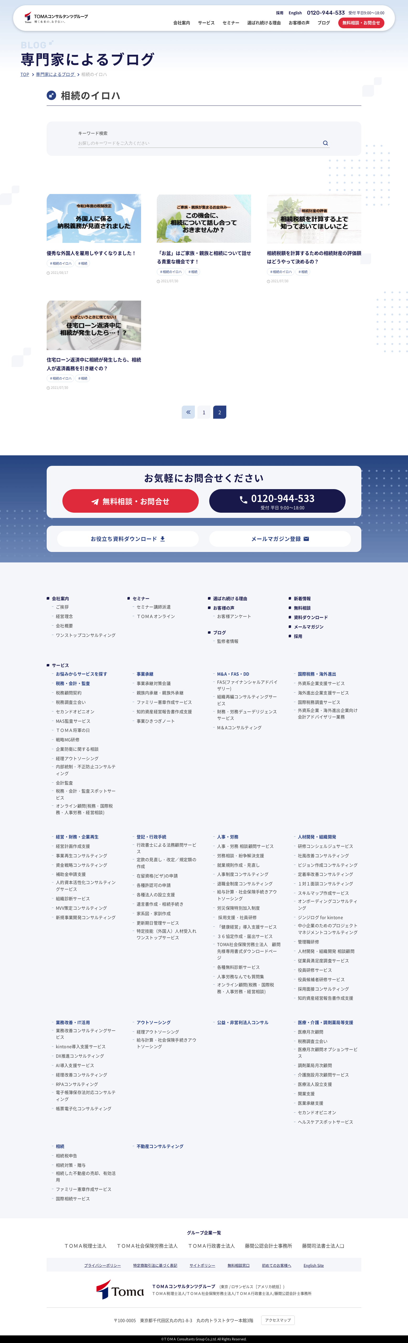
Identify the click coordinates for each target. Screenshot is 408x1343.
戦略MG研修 (67, 739)
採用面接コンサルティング (323, 989)
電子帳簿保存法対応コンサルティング (86, 1095)
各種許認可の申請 (154, 885)
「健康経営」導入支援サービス (247, 927)
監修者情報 (228, 641)
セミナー (141, 598)
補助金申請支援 (71, 874)
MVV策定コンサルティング (81, 908)
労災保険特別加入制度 (238, 908)
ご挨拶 (62, 607)
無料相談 (302, 608)
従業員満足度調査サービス (323, 960)
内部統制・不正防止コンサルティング (86, 769)
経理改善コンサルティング (81, 1074)
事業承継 (145, 674)
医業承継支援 (311, 1103)
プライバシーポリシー (102, 1265)
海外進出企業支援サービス (323, 692)
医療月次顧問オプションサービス (328, 1052)
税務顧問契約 (69, 692)
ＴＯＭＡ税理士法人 (85, 1245)
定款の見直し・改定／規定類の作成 (166, 862)
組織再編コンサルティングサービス (247, 699)
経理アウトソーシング (77, 758)
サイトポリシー (202, 1265)
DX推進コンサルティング (80, 1056)
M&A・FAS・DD (233, 674)
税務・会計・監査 (73, 683)
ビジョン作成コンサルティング (328, 865)
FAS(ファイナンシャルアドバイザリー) (247, 685)
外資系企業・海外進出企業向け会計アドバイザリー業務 (328, 713)
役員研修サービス (315, 970)
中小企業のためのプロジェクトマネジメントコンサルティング (328, 928)
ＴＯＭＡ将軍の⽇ (73, 730)
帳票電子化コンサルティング (83, 1108)
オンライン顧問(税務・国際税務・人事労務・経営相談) (84, 809)
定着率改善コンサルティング (325, 874)
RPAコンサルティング (77, 1084)
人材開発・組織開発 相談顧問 (326, 951)
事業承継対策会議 (154, 683)
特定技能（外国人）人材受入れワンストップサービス (166, 934)
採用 (279, 12)
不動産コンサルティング (160, 1146)
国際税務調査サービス (319, 702)
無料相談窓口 (239, 1265)
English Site (314, 1265)
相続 (60, 1146)
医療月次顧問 (311, 1032)
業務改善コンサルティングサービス (86, 1033)
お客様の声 (224, 608)
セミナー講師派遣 (154, 607)
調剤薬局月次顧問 (315, 1065)
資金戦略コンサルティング (81, 865)
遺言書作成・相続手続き (160, 904)
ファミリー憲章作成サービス (164, 702)
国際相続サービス (73, 1198)
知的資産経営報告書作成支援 (164, 711)
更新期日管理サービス (158, 923)
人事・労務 (228, 836)
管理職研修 (308, 941)
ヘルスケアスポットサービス (325, 1122)
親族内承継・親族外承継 (160, 692)
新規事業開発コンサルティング (86, 917)
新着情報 (302, 598)
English (295, 12)
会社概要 (64, 625)
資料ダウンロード (311, 617)
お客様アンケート (234, 616)
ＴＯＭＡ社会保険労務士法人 (147, 1245)
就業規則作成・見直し (238, 865)
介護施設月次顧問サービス (323, 1074)
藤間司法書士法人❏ (323, 1245)
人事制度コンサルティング (243, 874)
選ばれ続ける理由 (230, 598)
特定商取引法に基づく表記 (155, 1265)
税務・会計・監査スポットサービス (86, 794)
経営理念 (64, 616)
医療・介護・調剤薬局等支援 (325, 1022)
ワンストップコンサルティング (86, 635)
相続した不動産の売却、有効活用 (86, 1176)
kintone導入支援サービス (81, 1046)
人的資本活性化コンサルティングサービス (86, 885)
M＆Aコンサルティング (239, 727)
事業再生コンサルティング (81, 855)
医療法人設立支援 (315, 1084)
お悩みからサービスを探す (81, 674)
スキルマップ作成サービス (323, 893)
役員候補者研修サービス (321, 979)
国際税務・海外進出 (317, 674)
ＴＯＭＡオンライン (156, 616)
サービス (60, 665)
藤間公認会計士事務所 (268, 1245)
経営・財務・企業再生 (77, 836)
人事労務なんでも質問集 (240, 976)
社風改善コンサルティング (323, 855)
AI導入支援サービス (75, 1065)
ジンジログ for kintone (320, 917)
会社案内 (60, 598)
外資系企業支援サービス (321, 683)
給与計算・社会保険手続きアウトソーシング (247, 895)
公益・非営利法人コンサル (243, 1022)
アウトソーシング (154, 1022)
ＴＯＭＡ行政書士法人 (211, 1245)
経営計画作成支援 (73, 846)
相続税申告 (66, 1155)
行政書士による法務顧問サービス (166, 848)
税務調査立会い (71, 702)
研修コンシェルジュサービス (325, 846)
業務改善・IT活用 (73, 1022)
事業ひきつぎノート (156, 721)
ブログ (219, 632)
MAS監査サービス (73, 721)
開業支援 (306, 1093)
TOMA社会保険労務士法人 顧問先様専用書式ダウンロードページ (249, 951)
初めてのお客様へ (276, 1265)
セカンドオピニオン (75, 711)
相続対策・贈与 (71, 1165)
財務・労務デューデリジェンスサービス (247, 714)
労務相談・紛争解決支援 (240, 855)
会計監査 (64, 783)
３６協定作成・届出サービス (245, 936)
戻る (188, 412)
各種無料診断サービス (238, 967)
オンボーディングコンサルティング (328, 904)
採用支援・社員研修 (237, 917)
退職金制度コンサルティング (245, 883)
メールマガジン (309, 626)
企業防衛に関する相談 (77, 749)
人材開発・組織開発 (317, 836)
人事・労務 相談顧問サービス (245, 846)
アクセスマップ (278, 1320)
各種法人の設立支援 (156, 894)
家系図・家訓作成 (154, 913)
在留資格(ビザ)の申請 (157, 875)
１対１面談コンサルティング (325, 883)
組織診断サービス (73, 898)
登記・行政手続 (152, 836)
